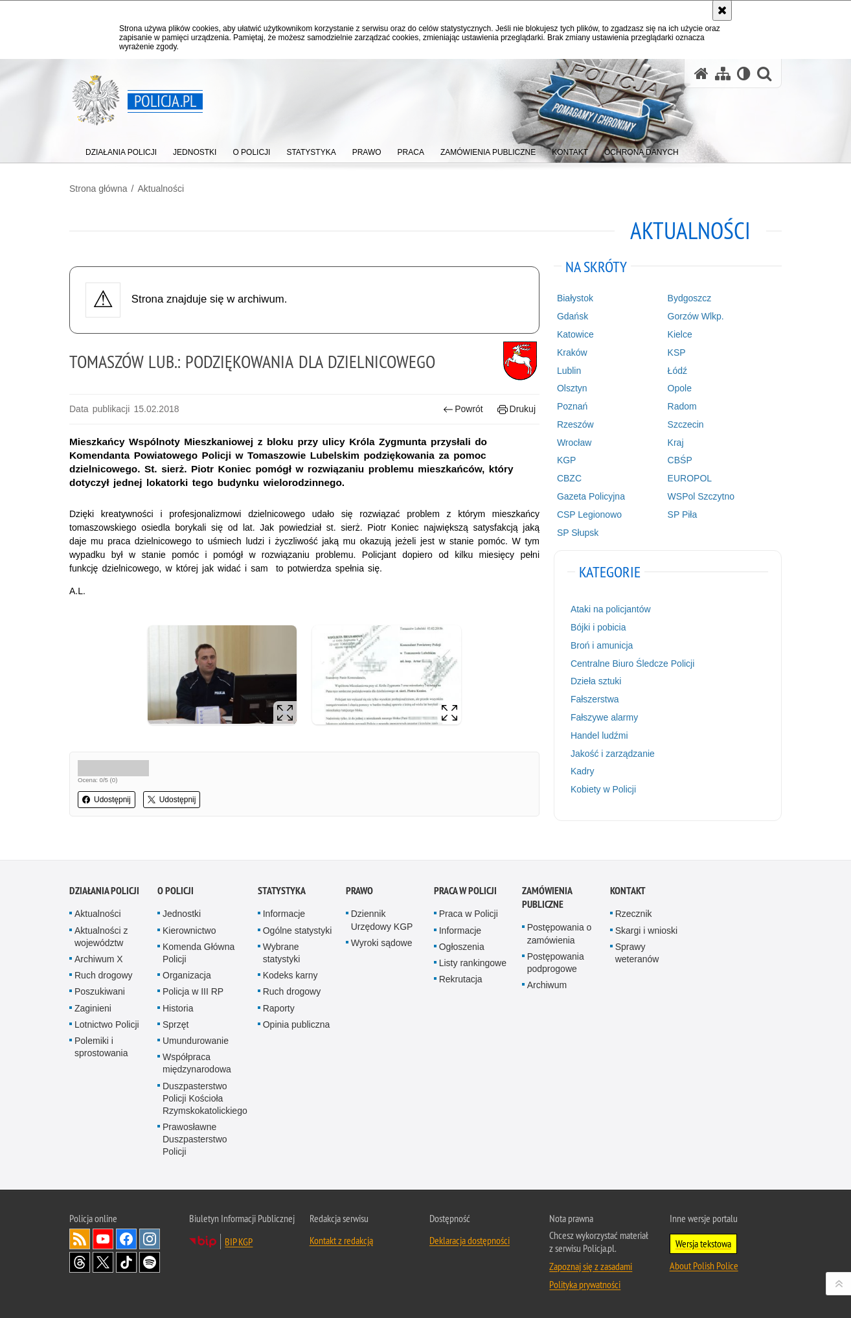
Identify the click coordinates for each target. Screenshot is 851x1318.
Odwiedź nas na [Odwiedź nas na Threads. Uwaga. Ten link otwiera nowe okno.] (79, 1262)
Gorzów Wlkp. (696, 316)
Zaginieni (92, 1008)
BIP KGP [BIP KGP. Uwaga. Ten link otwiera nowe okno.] (239, 1241)
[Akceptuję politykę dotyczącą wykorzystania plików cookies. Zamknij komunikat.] (722, 10)
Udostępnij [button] (106, 799)
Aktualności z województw (101, 936)
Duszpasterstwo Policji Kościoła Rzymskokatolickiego (205, 1098)
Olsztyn (572, 388)
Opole (680, 388)
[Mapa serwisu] (723, 73)
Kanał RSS (79, 1239)
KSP (677, 352)
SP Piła (683, 514)
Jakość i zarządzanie (613, 753)
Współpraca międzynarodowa (197, 1063)
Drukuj (516, 409)
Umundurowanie (196, 1040)
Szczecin (686, 424)
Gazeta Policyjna (591, 496)
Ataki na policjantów (611, 609)
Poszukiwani (99, 991)
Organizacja (187, 975)
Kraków (572, 352)
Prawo (359, 890)
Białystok (575, 298)
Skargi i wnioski (646, 930)
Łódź (677, 370)
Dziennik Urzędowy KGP (382, 919)
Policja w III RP (193, 991)
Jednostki (182, 913)
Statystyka (282, 890)
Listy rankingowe (472, 963)
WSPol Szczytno (701, 496)
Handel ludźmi (599, 735)
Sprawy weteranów (637, 953)
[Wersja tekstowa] (744, 73)
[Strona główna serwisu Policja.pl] (701, 73)
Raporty (279, 1008)
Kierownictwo (189, 930)
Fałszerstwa (595, 699)
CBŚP (680, 460)
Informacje (284, 913)
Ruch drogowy (103, 975)
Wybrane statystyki (282, 953)
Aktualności (160, 188)
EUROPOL (690, 478)
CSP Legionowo (589, 514)
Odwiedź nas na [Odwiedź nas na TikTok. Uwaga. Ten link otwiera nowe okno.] (126, 1262)
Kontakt (628, 890)
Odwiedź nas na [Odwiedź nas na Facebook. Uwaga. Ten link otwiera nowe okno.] (126, 1239)
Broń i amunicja (602, 645)
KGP (566, 460)
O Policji (175, 890)
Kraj (676, 442)
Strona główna (98, 188)
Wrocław (574, 442)
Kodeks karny (290, 975)
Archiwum (547, 985)
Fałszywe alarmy (604, 717)
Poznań (572, 406)
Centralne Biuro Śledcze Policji (632, 663)
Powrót (463, 409)
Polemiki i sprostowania (101, 1046)
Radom (682, 406)
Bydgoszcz (690, 298)
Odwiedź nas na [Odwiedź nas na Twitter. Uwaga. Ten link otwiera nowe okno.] (103, 1262)
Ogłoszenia (461, 947)
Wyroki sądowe (382, 943)
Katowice (575, 334)
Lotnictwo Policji (106, 1024)
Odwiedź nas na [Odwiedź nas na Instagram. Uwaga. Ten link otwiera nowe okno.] (149, 1239)
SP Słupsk (577, 532)
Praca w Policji (465, 890)
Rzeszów (575, 424)
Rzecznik (633, 913)
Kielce (680, 334)
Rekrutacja (460, 979)
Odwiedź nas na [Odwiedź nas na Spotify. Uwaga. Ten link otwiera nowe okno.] (149, 1262)
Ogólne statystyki (297, 930)
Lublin (569, 370)
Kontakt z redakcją (341, 1240)
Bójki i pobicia (598, 627)
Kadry (583, 771)
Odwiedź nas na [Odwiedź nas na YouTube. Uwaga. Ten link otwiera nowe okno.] (103, 1239)
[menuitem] (121, 149)
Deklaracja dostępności (469, 1240)
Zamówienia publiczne (547, 897)
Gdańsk (572, 316)
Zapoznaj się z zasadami (590, 1266)
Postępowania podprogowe (555, 962)
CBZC (569, 478)
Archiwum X (98, 959)
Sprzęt (175, 1024)
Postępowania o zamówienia (559, 933)
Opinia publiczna (296, 1024)
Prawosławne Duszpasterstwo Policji (195, 1139)
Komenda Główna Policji (198, 953)
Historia (178, 1008)
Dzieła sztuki (596, 681)
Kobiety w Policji (603, 789)
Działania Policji (104, 890)
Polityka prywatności (584, 1284)
